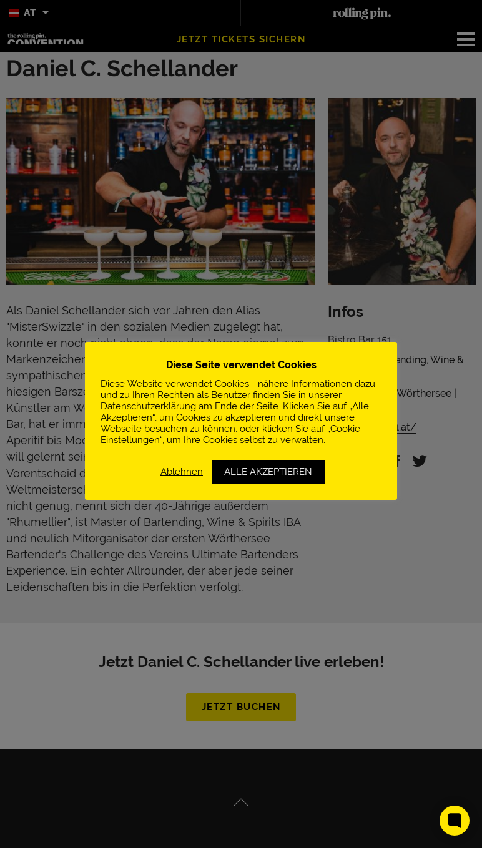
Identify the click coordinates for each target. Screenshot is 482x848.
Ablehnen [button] (181, 471)
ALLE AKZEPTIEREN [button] (268, 471)
